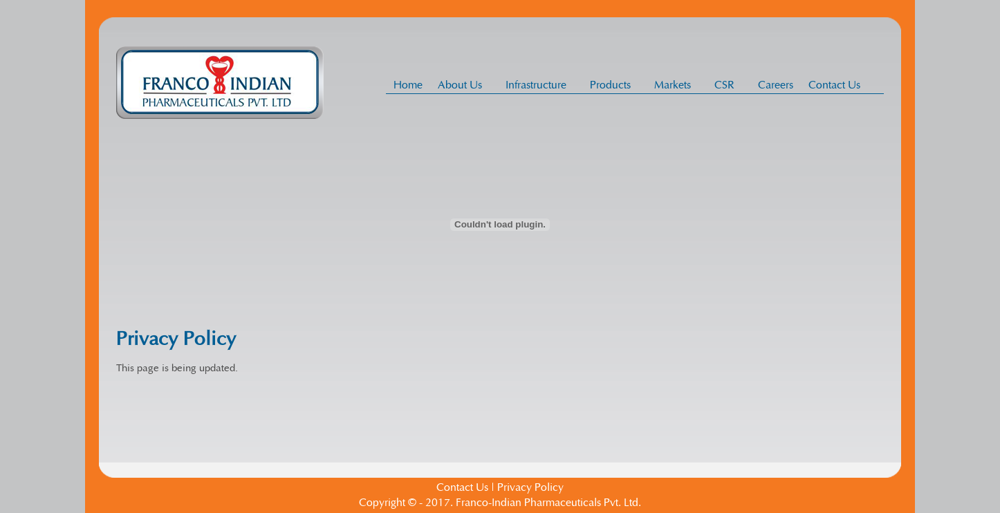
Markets (676, 85)
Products (614, 85)
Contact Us (834, 85)
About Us (464, 85)
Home (408, 85)
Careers (775, 85)
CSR (728, 85)
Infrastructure (540, 85)
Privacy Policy (530, 487)
